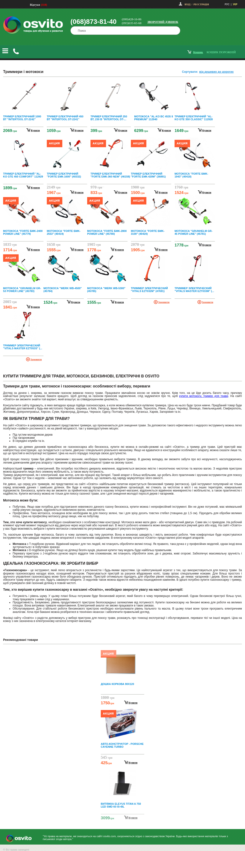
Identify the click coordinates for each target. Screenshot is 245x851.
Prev (122, 651)
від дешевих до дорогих (216, 71)
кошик (198, 52)
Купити (133, 702)
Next (122, 818)
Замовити (164, 302)
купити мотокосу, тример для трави (203, 396)
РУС (227, 4)
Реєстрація (201, 4)
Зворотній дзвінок (162, 22)
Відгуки (35, 4)
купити (35, 130)
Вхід (187, 4)
